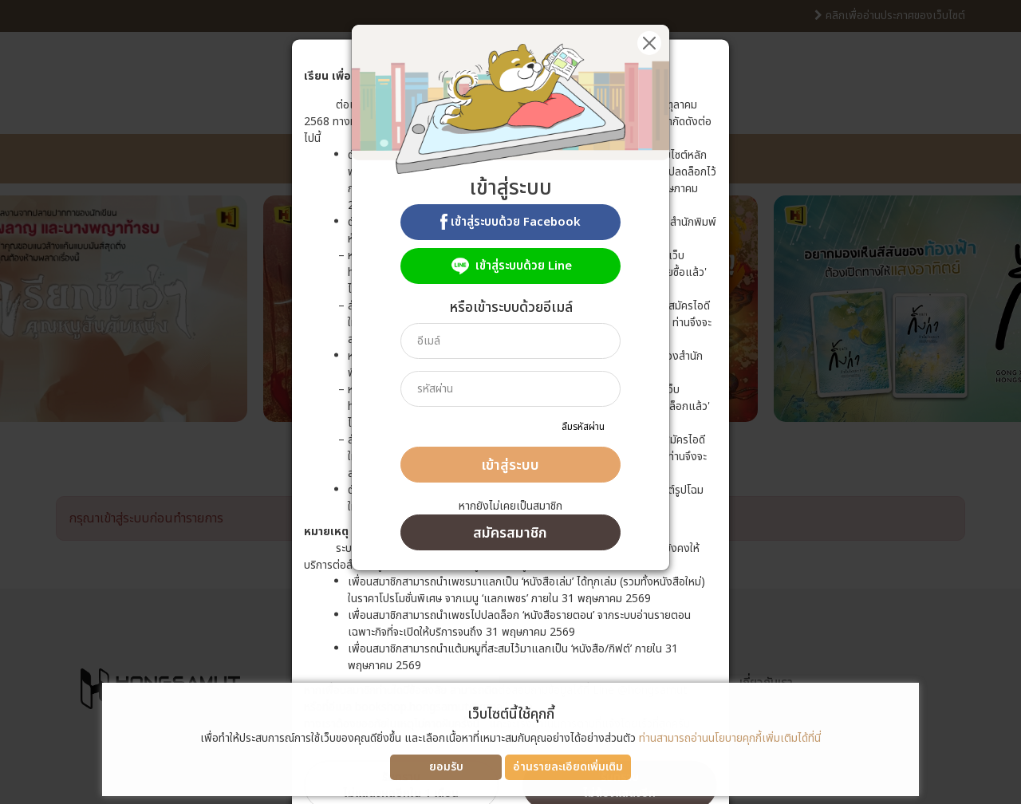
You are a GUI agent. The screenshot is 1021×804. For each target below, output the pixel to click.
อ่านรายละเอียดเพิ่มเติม (568, 767)
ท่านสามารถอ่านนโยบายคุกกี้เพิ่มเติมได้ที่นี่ (730, 738)
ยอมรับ (446, 767)
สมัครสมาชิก (510, 533)
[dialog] (510, 402)
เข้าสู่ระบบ (510, 465)
